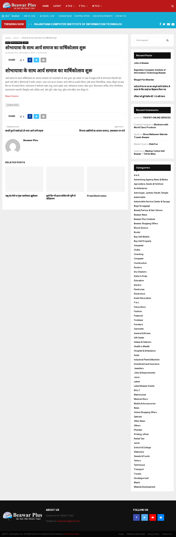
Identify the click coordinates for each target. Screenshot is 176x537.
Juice (136, 377)
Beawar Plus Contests (144, 219)
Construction (140, 263)
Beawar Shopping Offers (146, 223)
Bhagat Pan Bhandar (144, 80)
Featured (138, 316)
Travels (137, 474)
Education (139, 280)
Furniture (138, 324)
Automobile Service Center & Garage (152, 201)
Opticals (138, 416)
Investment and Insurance (146, 364)
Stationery (139, 452)
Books (137, 232)
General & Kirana (142, 333)
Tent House (139, 465)
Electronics (139, 294)
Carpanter (139, 245)
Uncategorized (141, 478)
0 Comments (41, 53)
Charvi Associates (71, 534)
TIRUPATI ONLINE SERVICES (157, 117)
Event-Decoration (142, 298)
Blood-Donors (141, 228)
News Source (11, 96)
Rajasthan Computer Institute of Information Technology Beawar (85, 24)
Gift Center (139, 337)
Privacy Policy (153, 534)
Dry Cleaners (140, 272)
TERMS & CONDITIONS (136, 534)
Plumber (138, 430)
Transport (139, 469)
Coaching (138, 254)
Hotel (136, 355)
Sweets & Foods (142, 456)
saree (137, 443)
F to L (82, 6)
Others (137, 425)
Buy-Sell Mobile (141, 237)
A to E (69, 6)
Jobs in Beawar (141, 63)
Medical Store (141, 399)
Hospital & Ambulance (145, 351)
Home (46, 6)
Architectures (140, 188)
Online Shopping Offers (145, 412)
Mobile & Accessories (145, 403)
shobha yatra (12, 105)
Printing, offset (141, 434)
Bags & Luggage (142, 206)
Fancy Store (140, 307)
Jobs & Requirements (102, 16)
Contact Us (120, 16)
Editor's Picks (140, 276)
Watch (137, 482)
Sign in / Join (47, 16)
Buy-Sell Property (142, 241)
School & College (142, 447)
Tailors (137, 460)
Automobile (139, 197)
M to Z (96, 6)
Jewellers (139, 368)
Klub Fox (153, 144)
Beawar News (65, 16)
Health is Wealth (142, 346)
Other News (139, 421)
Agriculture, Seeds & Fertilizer (149, 184)
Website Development (144, 487)
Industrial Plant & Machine (146, 359)
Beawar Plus (13, 53)
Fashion (138, 311)
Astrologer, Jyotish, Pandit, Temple (151, 193)
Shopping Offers (82, 16)
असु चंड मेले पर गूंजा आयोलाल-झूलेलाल (21, 195)
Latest (57, 6)
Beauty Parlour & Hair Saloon (148, 210)
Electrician (139, 289)
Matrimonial (140, 394)
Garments (139, 329)
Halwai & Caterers (142, 342)
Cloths (137, 250)
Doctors (138, 267)
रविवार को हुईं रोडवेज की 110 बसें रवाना (149, 96)
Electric (137, 285)
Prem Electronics (97, 195)
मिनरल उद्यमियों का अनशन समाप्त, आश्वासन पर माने (102, 130)
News (136, 408)
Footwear (138, 320)
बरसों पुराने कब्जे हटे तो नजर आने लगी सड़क (24, 130)
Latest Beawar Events (144, 386)
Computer (139, 258)
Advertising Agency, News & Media (151, 179)
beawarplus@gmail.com (68, 521)
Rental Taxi (139, 438)
